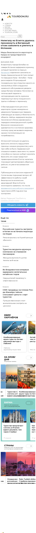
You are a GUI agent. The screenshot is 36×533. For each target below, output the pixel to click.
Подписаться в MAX (18, 210)
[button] (31, 315)
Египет (17, 200)
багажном (5, 73)
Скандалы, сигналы (7, 200)
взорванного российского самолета (16, 188)
